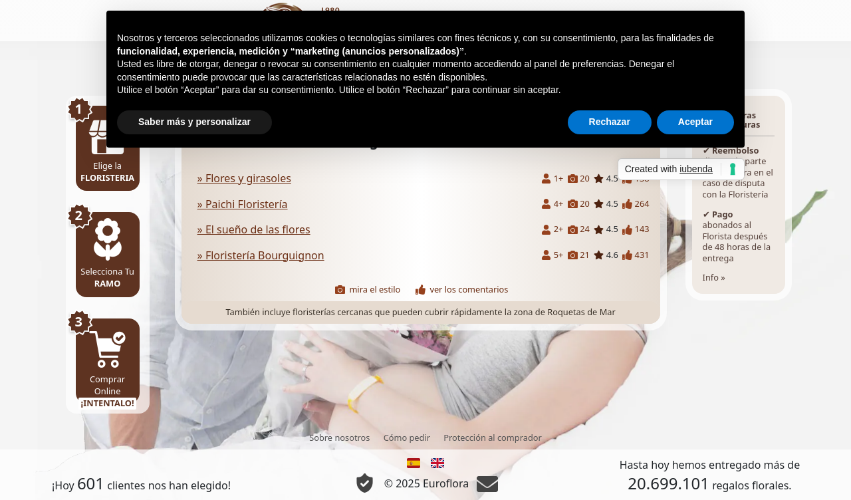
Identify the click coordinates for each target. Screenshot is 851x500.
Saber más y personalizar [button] (194, 121)
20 (579, 178)
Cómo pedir (407, 437)
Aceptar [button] (695, 121)
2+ (552, 229)
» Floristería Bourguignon (260, 255)
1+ (552, 178)
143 (635, 229)
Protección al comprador (492, 437)
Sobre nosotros (339, 437)
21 (579, 255)
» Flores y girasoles (244, 178)
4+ (552, 203)
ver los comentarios (462, 289)
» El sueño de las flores (253, 229)
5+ (552, 255)
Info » (739, 195)
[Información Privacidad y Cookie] (365, 483)
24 (579, 229)
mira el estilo (367, 289)
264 (635, 203)
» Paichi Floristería (242, 204)
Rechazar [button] (609, 121)
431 (635, 255)
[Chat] (487, 483)
